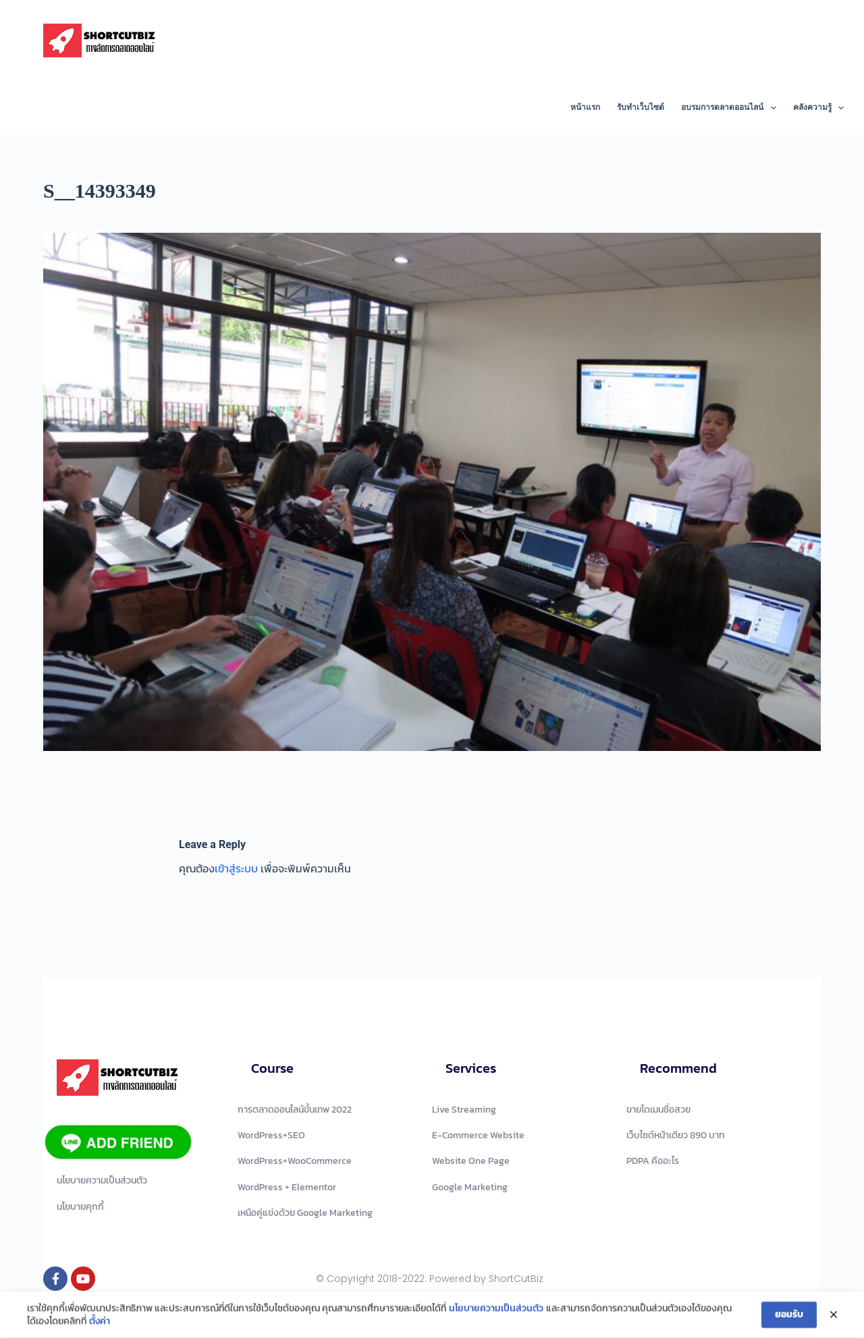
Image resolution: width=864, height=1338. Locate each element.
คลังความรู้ (818, 108)
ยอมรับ (789, 1316)
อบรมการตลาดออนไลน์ (731, 108)
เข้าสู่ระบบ (236, 868)
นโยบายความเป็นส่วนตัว (496, 1310)
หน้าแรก (585, 107)
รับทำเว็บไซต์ (640, 107)
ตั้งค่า (99, 1324)
